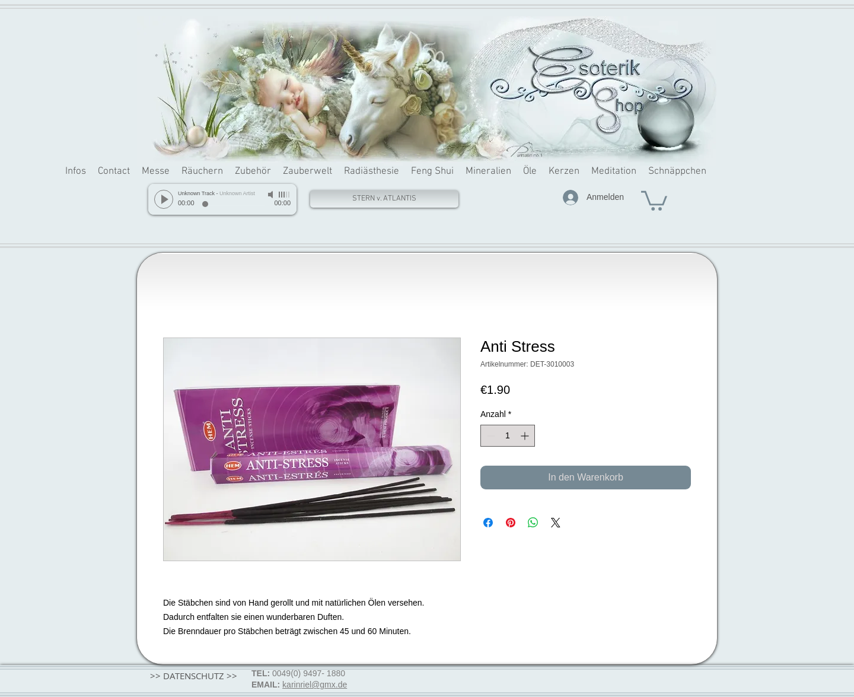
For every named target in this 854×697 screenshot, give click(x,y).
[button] (654, 200)
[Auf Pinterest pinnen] (511, 522)
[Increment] (525, 435)
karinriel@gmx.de (314, 684)
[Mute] (272, 194)
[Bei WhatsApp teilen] (533, 522)
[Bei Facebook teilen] (488, 522)
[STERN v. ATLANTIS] (384, 199)
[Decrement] (489, 435)
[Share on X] (556, 522)
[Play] (164, 199)
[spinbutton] (507, 435)
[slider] (285, 195)
